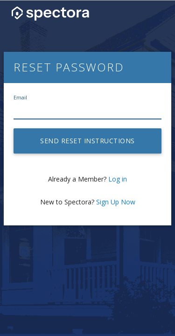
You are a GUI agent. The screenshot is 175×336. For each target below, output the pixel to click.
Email (20, 97)
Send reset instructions (87, 140)
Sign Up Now (115, 201)
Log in (117, 179)
